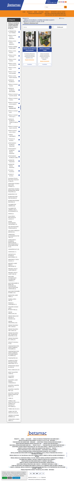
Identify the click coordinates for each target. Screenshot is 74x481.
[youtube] (37, 473)
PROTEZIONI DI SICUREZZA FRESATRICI (12, 145)
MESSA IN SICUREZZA (11, 81)
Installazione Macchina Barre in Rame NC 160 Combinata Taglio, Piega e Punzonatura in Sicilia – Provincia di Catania (37, 453)
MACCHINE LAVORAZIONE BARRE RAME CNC (20, 445)
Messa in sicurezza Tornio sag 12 (13, 115)
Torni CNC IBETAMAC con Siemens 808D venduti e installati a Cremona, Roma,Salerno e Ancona (37, 465)
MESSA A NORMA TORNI (45, 49)
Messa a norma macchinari (12, 56)
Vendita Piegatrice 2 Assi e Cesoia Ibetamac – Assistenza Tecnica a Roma (37, 449)
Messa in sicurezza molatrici (13, 99)
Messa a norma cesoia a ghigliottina (12, 37)
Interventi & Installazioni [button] (58, 12)
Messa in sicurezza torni (12, 107)
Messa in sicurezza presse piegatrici (13, 103)
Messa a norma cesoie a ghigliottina (12, 42)
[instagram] (43, 473)
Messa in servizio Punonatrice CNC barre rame (46, 439)
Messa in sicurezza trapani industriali (13, 127)
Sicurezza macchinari (11, 171)
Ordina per (60, 27)
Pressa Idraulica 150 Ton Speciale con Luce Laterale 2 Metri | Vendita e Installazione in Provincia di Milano (37, 456)
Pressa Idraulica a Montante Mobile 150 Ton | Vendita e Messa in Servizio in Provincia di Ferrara (37, 458)
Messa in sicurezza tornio (13, 111)
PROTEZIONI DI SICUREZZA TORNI (13, 156)
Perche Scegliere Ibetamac (50, 443)
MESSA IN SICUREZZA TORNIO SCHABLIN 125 (13, 121)
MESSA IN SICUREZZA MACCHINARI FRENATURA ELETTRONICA (29, 49)
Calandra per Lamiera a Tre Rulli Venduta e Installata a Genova (37, 459)
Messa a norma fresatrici (12, 51)
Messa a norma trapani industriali (13, 76)
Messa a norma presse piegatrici (12, 64)
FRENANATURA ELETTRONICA (12, 32)
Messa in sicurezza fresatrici (13, 85)
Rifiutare (9, 477)
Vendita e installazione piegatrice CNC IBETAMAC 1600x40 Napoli (37, 462)
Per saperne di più (16, 477)
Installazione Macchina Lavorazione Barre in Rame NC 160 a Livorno (37, 451)
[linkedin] (31, 473)
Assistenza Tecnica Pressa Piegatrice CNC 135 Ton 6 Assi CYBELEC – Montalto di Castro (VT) (37, 446)
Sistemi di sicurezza (11, 175)
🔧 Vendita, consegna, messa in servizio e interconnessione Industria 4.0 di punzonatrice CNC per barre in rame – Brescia (37, 468)
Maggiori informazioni (29, 59)
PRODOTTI (29, 12)
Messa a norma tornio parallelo (12, 72)
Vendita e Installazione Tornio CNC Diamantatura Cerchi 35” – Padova (37, 448)
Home (24, 12)
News (35, 12)
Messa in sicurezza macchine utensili (13, 95)
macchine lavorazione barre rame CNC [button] (55, 13)
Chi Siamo (41, 12)
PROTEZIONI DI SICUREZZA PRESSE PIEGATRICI (12, 151)
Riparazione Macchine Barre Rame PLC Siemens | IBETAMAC (37, 461)
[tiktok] (40, 473)
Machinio (44, 477)
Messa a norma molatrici (12, 60)
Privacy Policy (37, 445)
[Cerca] (36, 27)
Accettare (4, 477)
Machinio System (32, 477)
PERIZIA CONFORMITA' (12, 135)
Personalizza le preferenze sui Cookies (37, 479)
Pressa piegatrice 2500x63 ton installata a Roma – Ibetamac (37, 469)
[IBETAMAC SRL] (37, 433)
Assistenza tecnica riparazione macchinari (49, 442)
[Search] (54, 7)
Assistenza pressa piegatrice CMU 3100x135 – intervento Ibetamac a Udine (37, 464)
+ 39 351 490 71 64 (51, 2)
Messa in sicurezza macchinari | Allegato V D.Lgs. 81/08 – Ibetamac (37, 440)
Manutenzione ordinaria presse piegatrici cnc (28, 443)
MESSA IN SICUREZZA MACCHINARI (12, 90)
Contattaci (29, 64)
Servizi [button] (47, 12)
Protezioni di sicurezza (12, 139)
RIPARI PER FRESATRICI (11, 161)
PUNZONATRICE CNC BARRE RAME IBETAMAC (55, 15)
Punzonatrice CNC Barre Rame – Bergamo (24, 442)
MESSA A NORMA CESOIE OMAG (13, 47)
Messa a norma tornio (12, 68)
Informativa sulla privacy (19, 475)
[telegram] (34, 473)
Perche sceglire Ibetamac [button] (35, 13)
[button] (30, 12)
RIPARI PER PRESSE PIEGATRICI (11, 166)
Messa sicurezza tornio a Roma (13, 131)
